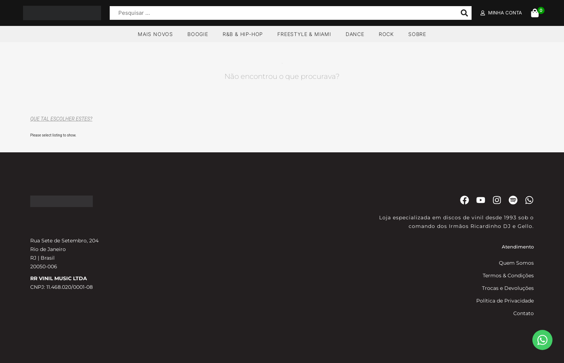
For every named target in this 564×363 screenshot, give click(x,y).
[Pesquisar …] (281, 13)
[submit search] (464, 13)
